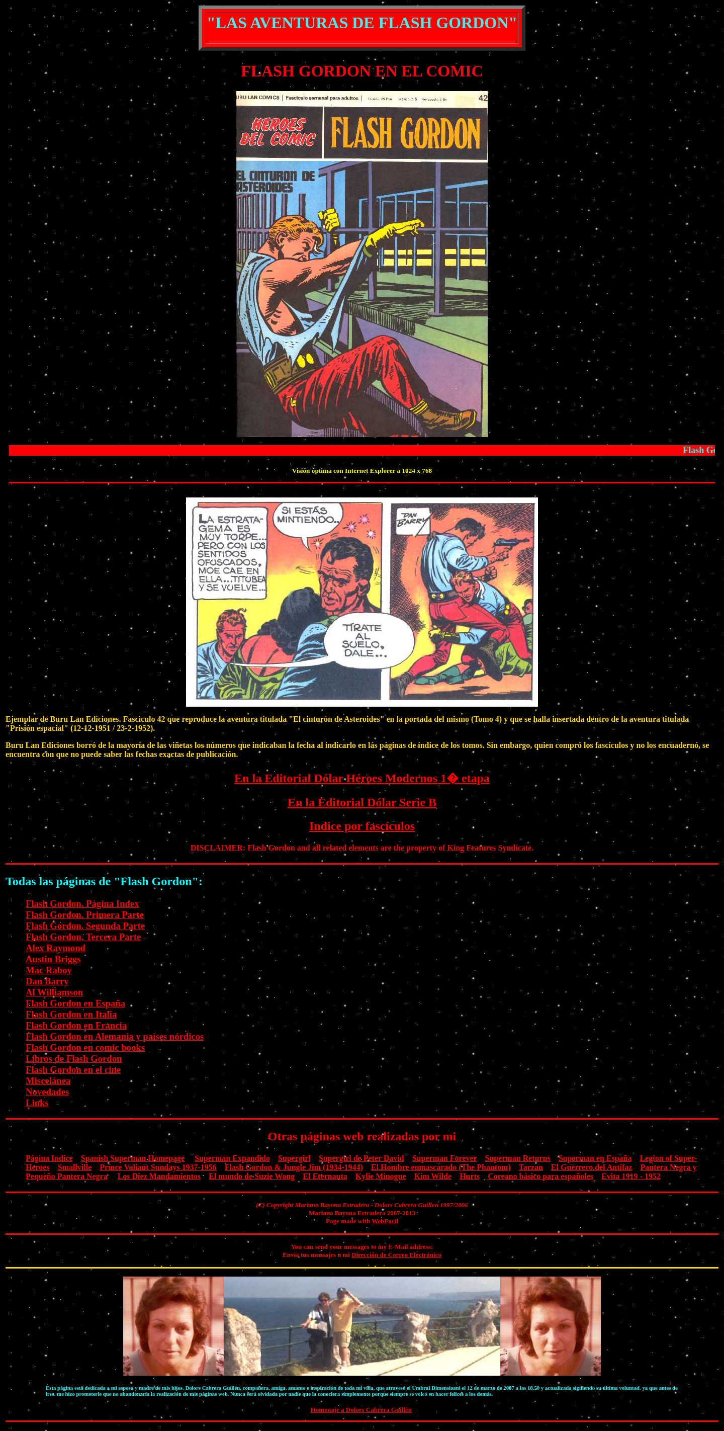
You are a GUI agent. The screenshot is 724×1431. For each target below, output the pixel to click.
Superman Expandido (232, 1158)
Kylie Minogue (380, 1176)
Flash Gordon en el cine (73, 1069)
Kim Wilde (433, 1176)
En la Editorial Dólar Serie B (362, 802)
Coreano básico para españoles (540, 1176)
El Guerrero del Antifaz (591, 1167)
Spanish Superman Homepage (133, 1158)
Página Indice (49, 1158)
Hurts (470, 1176)
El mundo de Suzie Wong (252, 1176)
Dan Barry (47, 981)
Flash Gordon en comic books (85, 1047)
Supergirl (294, 1158)
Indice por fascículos (362, 825)
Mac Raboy (49, 970)
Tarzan (531, 1167)
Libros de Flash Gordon (74, 1058)
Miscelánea (48, 1080)
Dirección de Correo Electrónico (396, 1254)
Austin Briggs (53, 959)
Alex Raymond (55, 948)
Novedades (47, 1091)
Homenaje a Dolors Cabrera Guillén (361, 1409)
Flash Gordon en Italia (71, 1014)
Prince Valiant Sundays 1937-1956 (158, 1167)
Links (37, 1103)
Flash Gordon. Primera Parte (85, 914)
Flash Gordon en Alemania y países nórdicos (115, 1036)
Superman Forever (444, 1158)
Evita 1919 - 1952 (631, 1176)
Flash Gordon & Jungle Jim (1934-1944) (294, 1167)
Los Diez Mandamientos (159, 1176)
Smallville (75, 1167)
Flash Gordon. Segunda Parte (85, 925)
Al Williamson (54, 992)
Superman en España (595, 1158)
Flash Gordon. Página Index (82, 903)
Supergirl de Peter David (361, 1158)
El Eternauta (325, 1176)
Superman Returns (517, 1158)
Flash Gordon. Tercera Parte (83, 937)
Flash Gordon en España (75, 1003)
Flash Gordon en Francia (76, 1025)
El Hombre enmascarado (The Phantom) (441, 1167)
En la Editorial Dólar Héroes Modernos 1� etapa (362, 778)
